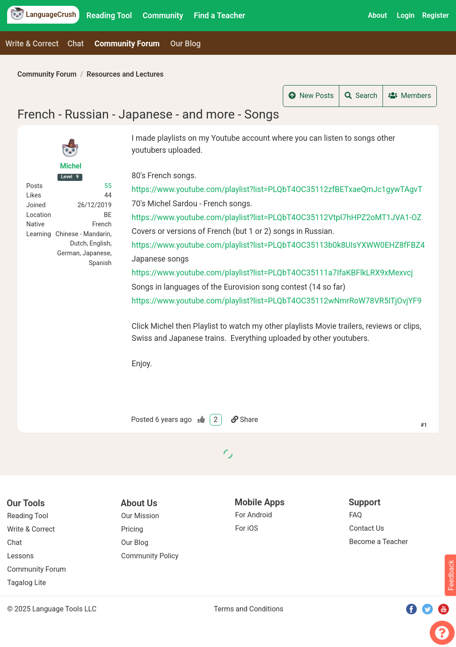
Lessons (20, 556)
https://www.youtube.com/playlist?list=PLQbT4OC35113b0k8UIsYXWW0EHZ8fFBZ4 (278, 245)
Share (244, 419)
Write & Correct (32, 43)
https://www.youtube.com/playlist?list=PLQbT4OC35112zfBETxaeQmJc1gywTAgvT (277, 189)
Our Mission (140, 516)
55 (107, 186)
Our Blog (134, 542)
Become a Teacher (378, 541)
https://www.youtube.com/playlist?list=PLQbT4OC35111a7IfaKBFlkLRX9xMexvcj (272, 272)
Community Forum (47, 74)
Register (435, 15)
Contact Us (366, 528)
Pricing (132, 529)
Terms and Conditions (248, 609)
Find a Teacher (219, 15)
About (377, 15)
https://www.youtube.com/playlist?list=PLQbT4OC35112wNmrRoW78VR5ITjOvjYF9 (277, 300)
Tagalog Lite (26, 582)
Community (162, 15)
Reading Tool (109, 15)
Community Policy (150, 556)
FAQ (355, 515)
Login (406, 15)
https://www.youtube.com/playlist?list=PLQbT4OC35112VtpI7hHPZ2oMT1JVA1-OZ (277, 217)
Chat (76, 43)
